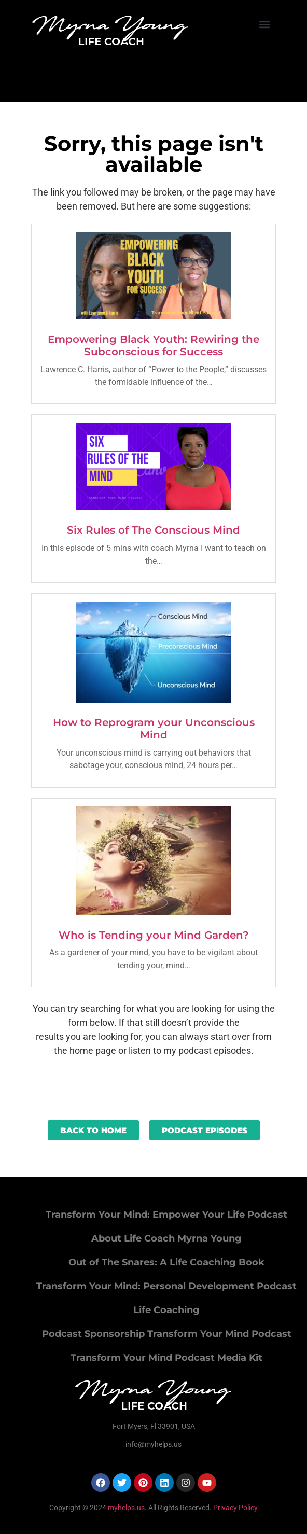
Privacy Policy (235, 1507)
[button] (264, 24)
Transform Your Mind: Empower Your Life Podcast (166, 1214)
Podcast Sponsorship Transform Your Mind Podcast (166, 1334)
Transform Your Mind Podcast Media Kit (166, 1357)
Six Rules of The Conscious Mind (153, 530)
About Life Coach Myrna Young (166, 1238)
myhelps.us (125, 1507)
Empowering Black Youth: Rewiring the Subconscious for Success (153, 345)
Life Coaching (166, 1310)
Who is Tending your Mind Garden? (154, 935)
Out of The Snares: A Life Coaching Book (166, 1262)
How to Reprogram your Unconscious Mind (154, 728)
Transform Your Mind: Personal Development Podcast (166, 1286)
